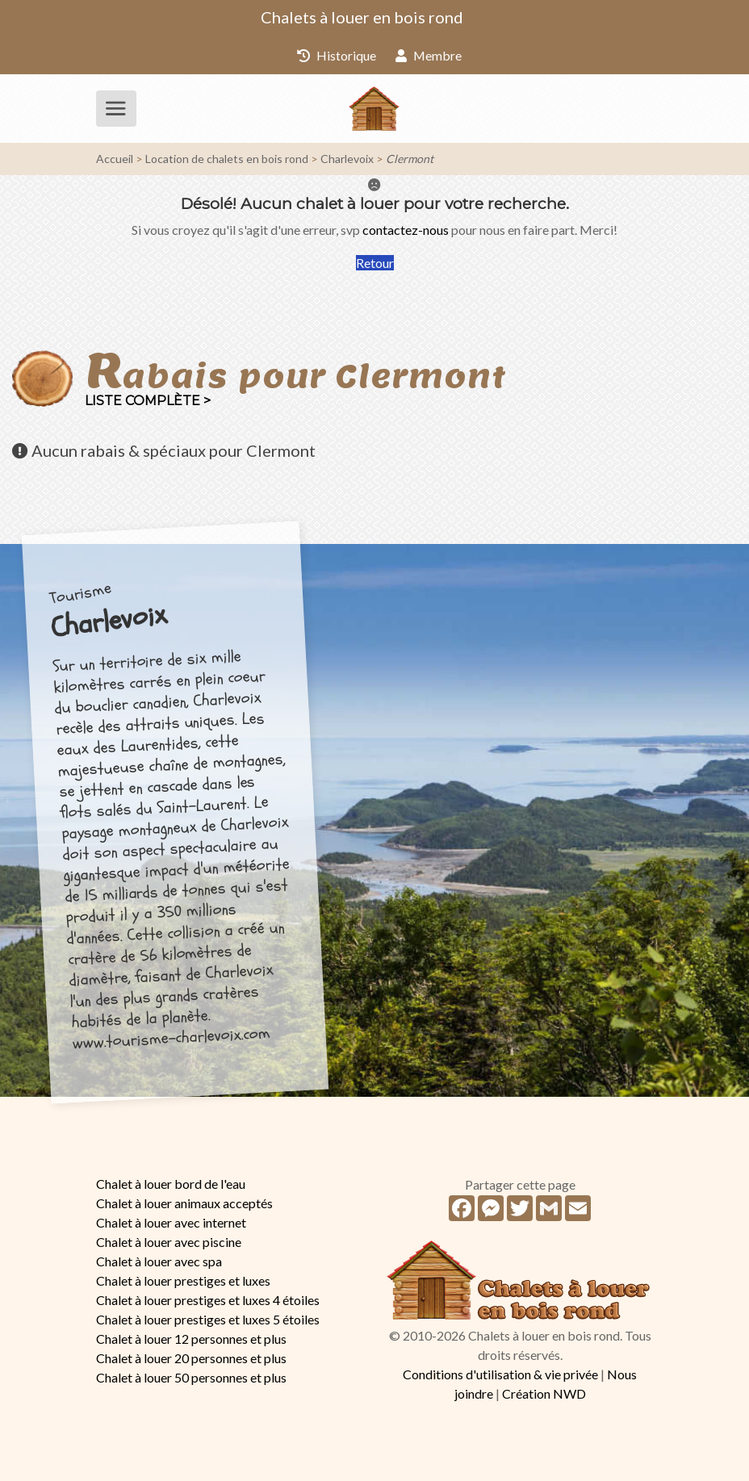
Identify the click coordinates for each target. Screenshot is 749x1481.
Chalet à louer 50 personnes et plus (191, 1377)
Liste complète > (148, 400)
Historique (336, 55)
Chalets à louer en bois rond (362, 17)
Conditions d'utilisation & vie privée (500, 1374)
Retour (375, 262)
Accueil (114, 158)
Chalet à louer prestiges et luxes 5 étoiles (208, 1319)
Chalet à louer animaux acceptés (184, 1203)
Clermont (409, 158)
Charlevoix (347, 158)
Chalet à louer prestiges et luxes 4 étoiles (208, 1299)
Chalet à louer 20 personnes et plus (191, 1358)
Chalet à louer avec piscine (168, 1241)
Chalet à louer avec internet (171, 1222)
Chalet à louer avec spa (159, 1261)
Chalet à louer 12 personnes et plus (191, 1338)
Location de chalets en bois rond (226, 158)
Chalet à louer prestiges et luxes (183, 1280)
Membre (428, 55)
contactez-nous (405, 229)
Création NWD (544, 1393)
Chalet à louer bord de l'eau (170, 1183)
